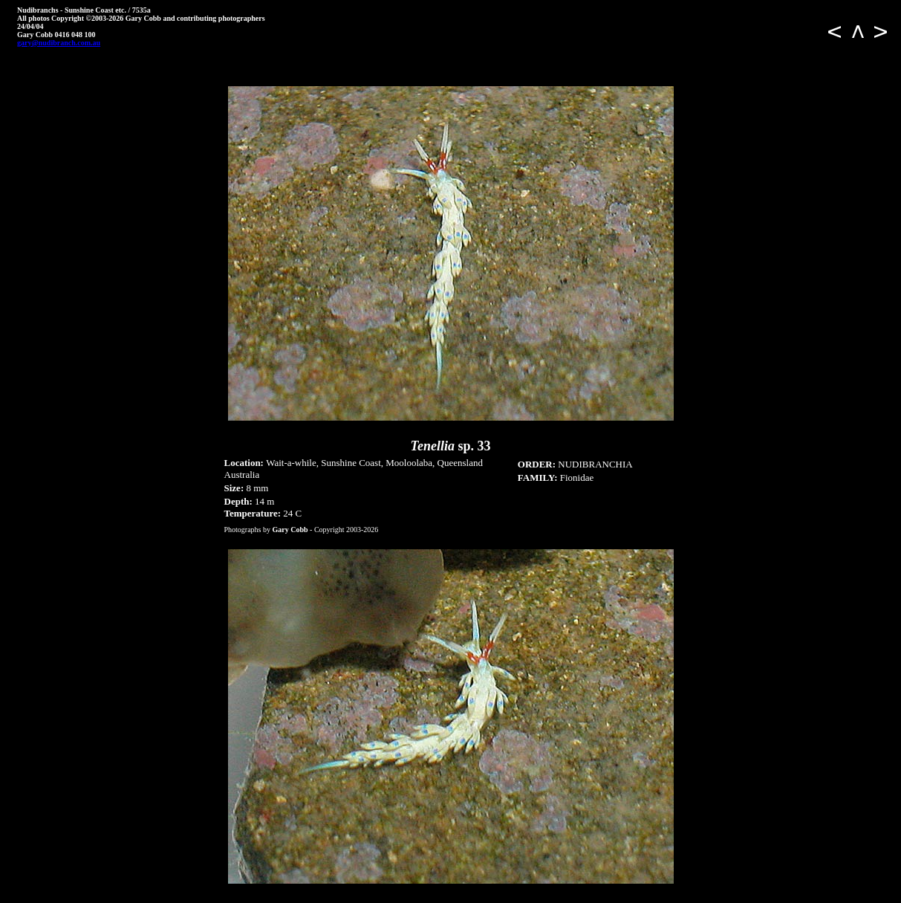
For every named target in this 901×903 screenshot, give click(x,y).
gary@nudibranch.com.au (58, 43)
